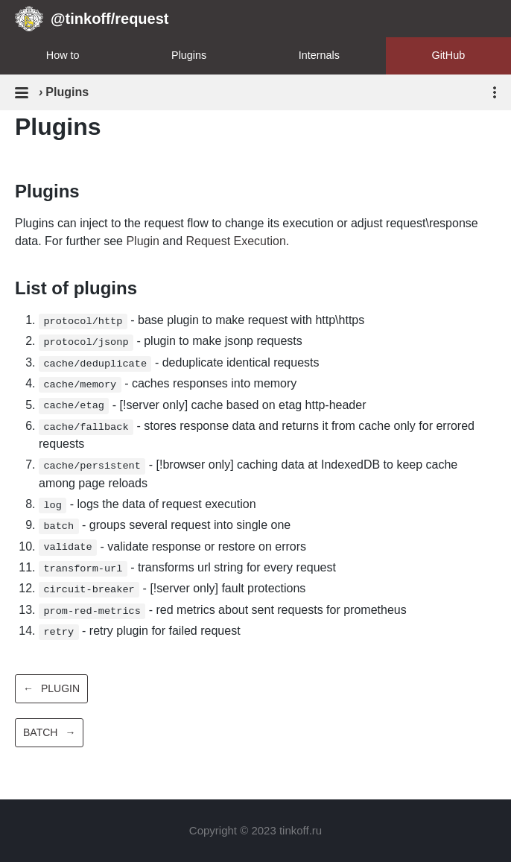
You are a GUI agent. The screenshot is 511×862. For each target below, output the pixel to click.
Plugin (142, 241)
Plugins (188, 55)
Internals (319, 55)
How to (63, 55)
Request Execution (235, 241)
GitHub (448, 55)
